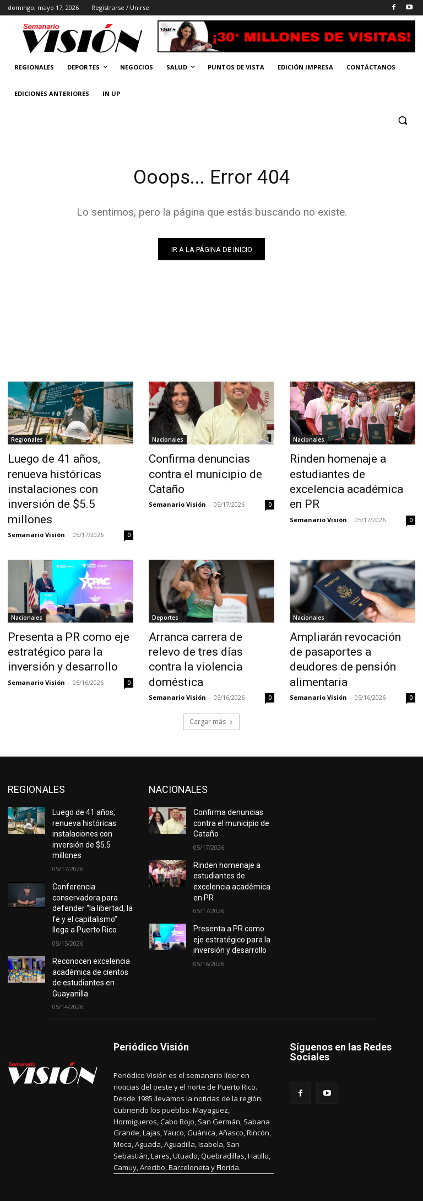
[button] (402, 120)
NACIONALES (178, 730)
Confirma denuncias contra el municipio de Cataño (209, 466)
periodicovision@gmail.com (204, 1152)
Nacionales (167, 442)
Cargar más (211, 662)
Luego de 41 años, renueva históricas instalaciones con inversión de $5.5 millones (66, 472)
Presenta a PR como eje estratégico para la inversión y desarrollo (70, 611)
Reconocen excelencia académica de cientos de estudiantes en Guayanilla (92, 885)
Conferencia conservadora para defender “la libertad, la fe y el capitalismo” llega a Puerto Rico (91, 828)
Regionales (27, 442)
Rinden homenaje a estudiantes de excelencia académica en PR (343, 472)
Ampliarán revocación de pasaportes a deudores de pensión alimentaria (344, 611)
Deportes (165, 581)
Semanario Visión (36, 498)
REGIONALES (36, 730)
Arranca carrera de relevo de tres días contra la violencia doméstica (207, 611)
